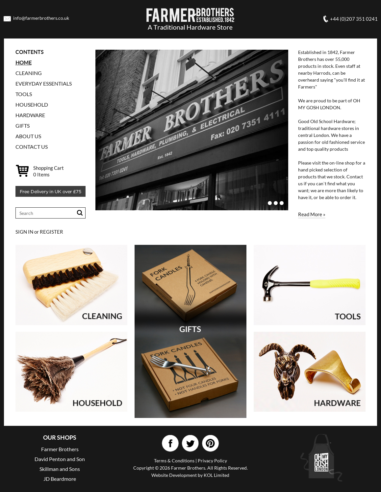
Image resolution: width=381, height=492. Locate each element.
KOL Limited (216, 475)
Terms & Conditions (174, 460)
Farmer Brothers (60, 449)
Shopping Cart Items (48, 171)
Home (23, 62)
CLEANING (28, 73)
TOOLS (23, 94)
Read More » (311, 214)
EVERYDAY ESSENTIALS (43, 83)
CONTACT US (31, 146)
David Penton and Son (60, 459)
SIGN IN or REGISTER (39, 232)
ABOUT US (28, 136)
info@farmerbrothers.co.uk (41, 18)
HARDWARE (30, 115)
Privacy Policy (212, 460)
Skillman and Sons (59, 469)
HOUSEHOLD (31, 104)
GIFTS (22, 125)
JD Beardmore (59, 479)
